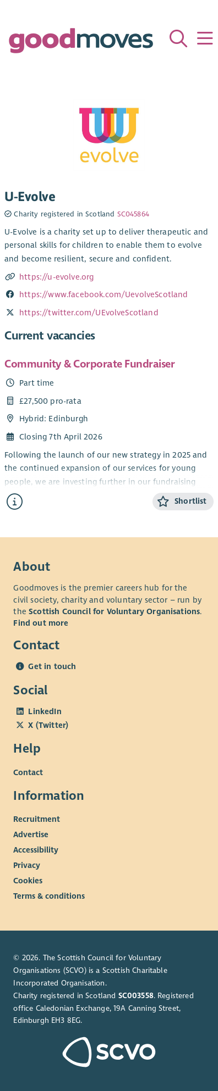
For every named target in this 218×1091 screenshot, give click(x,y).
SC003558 (136, 995)
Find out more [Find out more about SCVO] (40, 623)
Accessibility (35, 850)
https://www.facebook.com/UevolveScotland (103, 294)
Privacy (26, 865)
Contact (28, 772)
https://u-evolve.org (56, 277)
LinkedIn (44, 711)
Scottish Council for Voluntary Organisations (114, 611)
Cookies (27, 881)
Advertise (30, 834)
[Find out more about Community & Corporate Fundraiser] (14, 502)
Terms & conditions (49, 896)
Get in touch (52, 666)
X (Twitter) (48, 725)
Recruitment (36, 819)
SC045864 (133, 214)
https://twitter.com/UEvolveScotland (89, 313)
